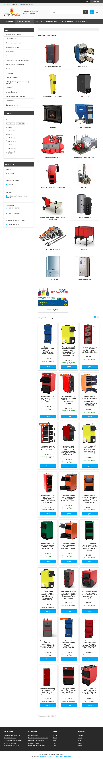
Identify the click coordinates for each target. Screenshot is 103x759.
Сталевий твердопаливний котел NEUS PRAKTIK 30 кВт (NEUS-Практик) (68, 644)
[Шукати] (85, 12)
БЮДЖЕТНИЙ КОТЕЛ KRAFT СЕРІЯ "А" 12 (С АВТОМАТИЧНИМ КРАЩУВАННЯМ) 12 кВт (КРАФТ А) (68, 450)
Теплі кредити (51, 21)
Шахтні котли (84, 97)
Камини (53, 127)
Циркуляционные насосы (36, 745)
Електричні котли (84, 279)
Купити (48, 367)
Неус (54, 743)
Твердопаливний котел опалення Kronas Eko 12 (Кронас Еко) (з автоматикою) (89, 449)
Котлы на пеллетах (10, 743)
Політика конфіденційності (64, 756)
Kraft (54, 740)
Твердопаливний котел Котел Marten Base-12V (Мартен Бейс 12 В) (68, 691)
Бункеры (9, 88)
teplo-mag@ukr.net (13, 224)
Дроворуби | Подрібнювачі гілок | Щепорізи (17, 82)
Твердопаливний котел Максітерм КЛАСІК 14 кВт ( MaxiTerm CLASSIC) (68, 546)
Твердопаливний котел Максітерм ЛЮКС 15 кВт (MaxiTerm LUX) (47, 546)
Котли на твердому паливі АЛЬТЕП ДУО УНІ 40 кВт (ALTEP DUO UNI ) (47, 691)
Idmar (79, 740)
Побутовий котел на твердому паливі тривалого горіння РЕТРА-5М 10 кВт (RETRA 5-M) (68, 595)
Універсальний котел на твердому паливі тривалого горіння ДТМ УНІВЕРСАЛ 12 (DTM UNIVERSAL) (89, 401)
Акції (37, 21)
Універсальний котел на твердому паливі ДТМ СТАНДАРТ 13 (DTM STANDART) (89, 499)
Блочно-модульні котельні (84, 157)
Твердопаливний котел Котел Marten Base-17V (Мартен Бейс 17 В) (89, 691)
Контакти (10, 27)
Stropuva (80, 735)
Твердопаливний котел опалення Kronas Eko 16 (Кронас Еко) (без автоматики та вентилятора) (68, 351)
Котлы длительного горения (13, 740)
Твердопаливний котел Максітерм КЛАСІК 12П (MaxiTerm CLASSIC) (68, 498)
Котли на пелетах (84, 127)
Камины (8, 69)
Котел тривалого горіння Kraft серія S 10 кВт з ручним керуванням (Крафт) (68, 400)
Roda (54, 745)
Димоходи (84, 187)
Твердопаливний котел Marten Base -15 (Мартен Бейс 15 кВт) (47, 399)
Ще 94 (10, 153)
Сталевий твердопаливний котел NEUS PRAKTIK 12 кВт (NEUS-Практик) (47, 350)
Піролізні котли (84, 66)
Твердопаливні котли (52, 66)
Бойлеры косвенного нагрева (38, 738)
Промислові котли (52, 157)
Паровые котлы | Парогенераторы (18, 60)
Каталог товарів (23, 21)
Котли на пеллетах (12, 47)
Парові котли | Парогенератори (53, 187)
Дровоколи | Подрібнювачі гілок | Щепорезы (52, 218)
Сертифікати (81, 21)
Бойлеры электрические (36, 740)
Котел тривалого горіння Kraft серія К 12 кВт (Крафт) (47, 447)
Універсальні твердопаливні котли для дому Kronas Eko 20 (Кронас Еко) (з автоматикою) (47, 596)
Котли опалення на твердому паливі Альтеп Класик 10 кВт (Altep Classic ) (89, 349)
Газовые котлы (33, 735)
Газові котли (53, 279)
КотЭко (80, 743)
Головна (9, 21)
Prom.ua (61, 754)
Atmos (55, 738)
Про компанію (67, 21)
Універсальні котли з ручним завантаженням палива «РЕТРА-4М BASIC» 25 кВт (47, 644)
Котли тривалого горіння (53, 97)
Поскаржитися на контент (47, 756)
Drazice (80, 745)
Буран (55, 735)
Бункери (84, 249)
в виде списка (98, 317)
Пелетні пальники (53, 249)
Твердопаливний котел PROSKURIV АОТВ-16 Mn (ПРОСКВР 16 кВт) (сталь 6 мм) (48, 499)
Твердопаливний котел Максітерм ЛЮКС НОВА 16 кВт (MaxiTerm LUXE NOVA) (89, 547)
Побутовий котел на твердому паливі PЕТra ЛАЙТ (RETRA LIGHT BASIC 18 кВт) (89, 595)
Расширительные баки (11, 745)
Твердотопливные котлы (12, 735)
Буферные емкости (34, 743)
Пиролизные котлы (10, 738)
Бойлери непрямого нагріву (15, 96)
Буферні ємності (84, 217)
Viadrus (80, 738)
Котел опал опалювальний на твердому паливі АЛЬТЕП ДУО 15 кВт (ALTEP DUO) (89, 644)
